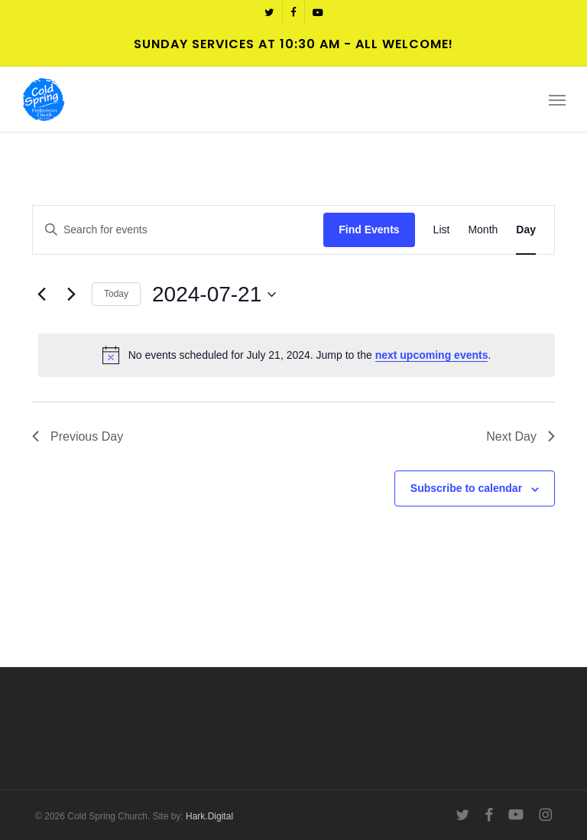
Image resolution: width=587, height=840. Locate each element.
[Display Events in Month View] (483, 230)
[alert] (296, 355)
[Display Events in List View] (441, 230)
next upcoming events (431, 355)
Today (116, 293)
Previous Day (77, 436)
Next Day (520, 436)
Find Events (369, 229)
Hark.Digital (209, 816)
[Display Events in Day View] (526, 230)
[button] (557, 99)
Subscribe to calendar (466, 488)
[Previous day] (41, 294)
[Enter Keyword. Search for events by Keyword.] (178, 230)
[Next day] (71, 294)
